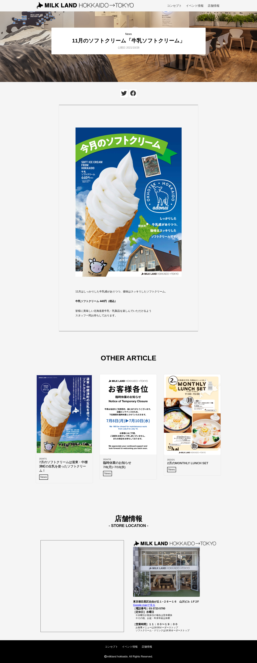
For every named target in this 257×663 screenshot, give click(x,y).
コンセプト (174, 5)
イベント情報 (195, 5)
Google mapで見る (144, 605)
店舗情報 (213, 5)
